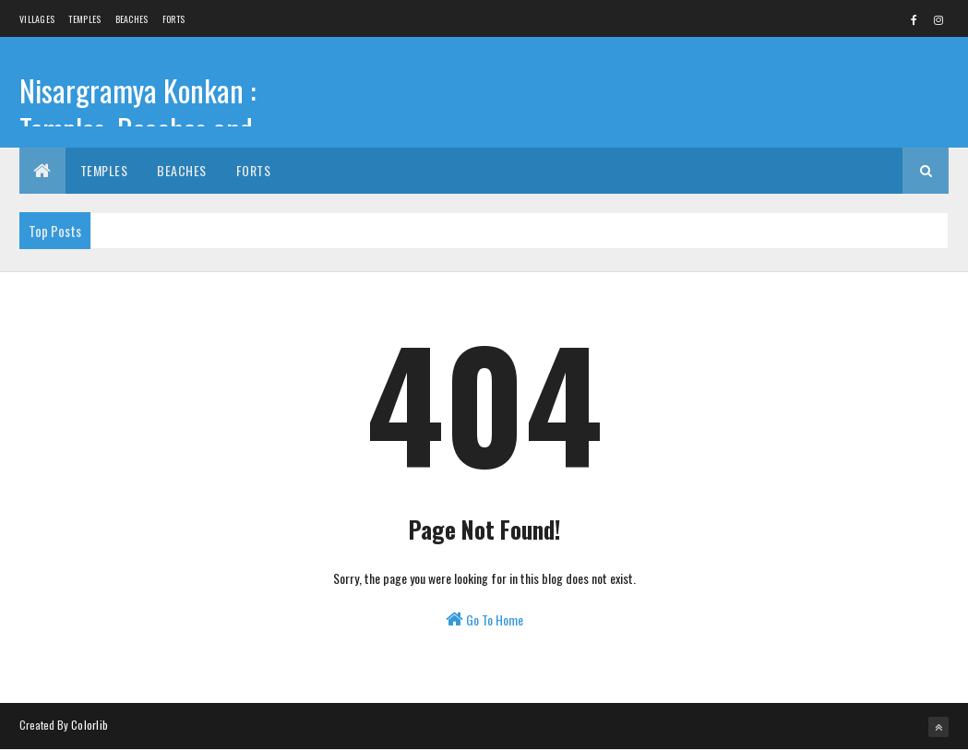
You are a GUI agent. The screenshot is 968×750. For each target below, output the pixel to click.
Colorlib (89, 724)
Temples (84, 19)
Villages (36, 19)
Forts (173, 19)
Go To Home (484, 619)
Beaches (132, 19)
